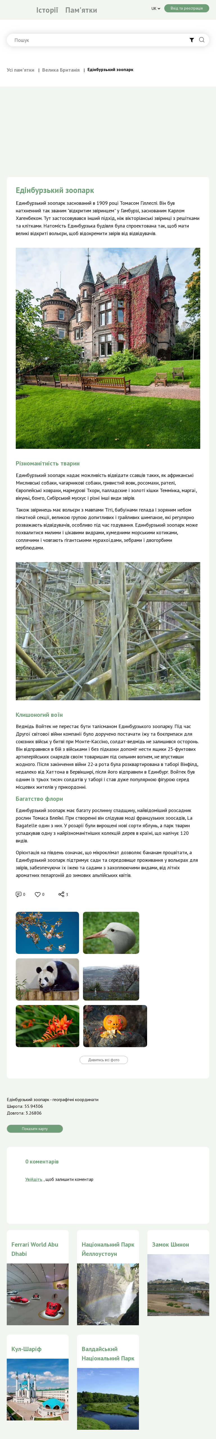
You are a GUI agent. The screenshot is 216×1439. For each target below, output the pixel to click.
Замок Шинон (170, 1244)
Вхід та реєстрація (187, 8)
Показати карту (35, 1128)
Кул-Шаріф (27, 1349)
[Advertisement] (108, 128)
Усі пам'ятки (20, 70)
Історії (47, 10)
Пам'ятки (81, 10)
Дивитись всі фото (104, 1059)
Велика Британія (61, 70)
